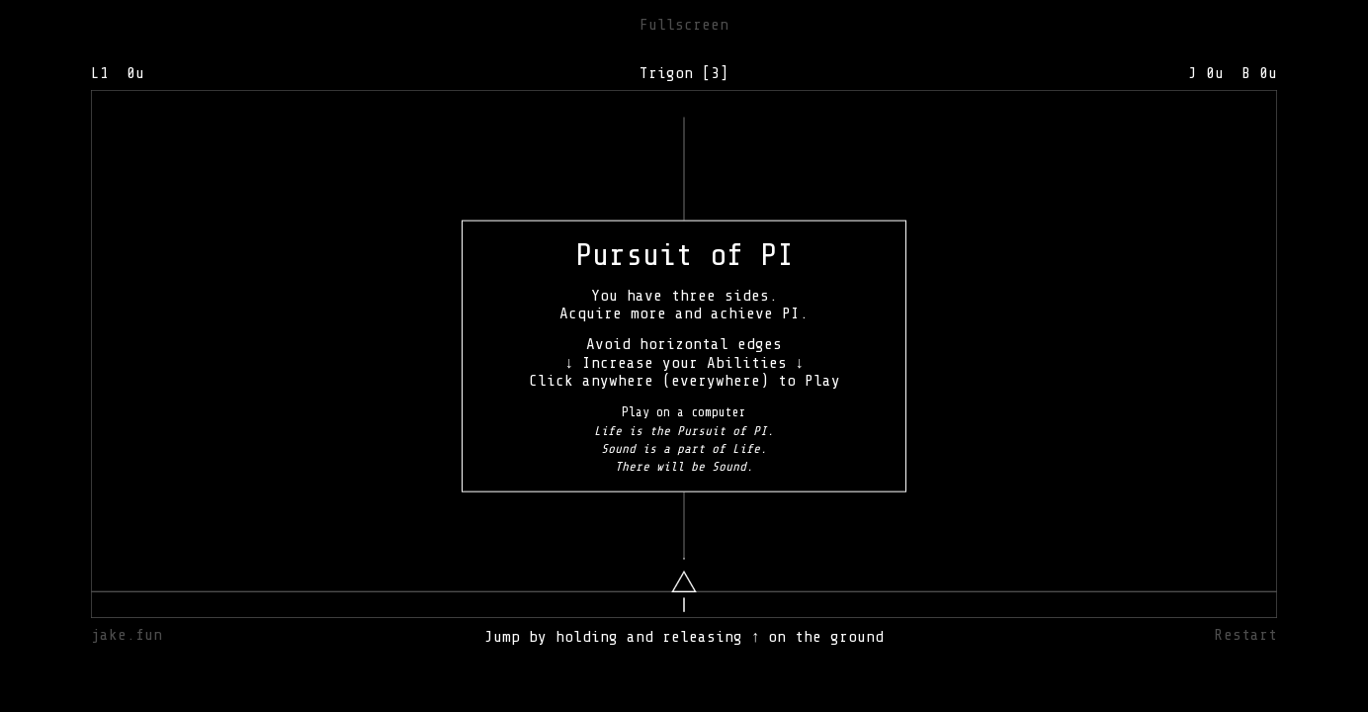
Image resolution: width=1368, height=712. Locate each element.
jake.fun (126, 635)
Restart (1246, 635)
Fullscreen (684, 25)
